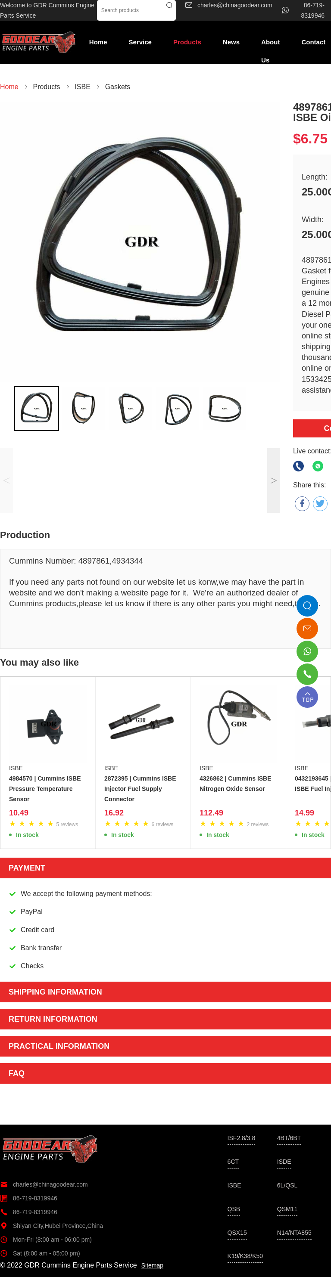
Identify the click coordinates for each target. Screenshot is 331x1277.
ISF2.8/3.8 (242, 1137)
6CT (233, 1161)
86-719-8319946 (28, 1198)
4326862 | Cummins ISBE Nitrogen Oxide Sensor (236, 783)
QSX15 (237, 1232)
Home (98, 42)
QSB (234, 1209)
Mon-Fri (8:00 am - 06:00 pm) (46, 1239)
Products (187, 42)
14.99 (304, 813)
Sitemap (152, 1265)
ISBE (16, 768)
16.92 (114, 813)
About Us (270, 44)
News (231, 42)
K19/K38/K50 (245, 1255)
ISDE (284, 1161)
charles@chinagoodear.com (44, 1184)
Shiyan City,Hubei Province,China (51, 1226)
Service (140, 42)
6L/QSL (287, 1185)
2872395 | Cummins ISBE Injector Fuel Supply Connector (140, 789)
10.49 (18, 813)
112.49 (211, 813)
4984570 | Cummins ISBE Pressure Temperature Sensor (45, 789)
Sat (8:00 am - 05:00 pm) (40, 1253)
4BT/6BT (289, 1137)
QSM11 (287, 1209)
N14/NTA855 (294, 1232)
